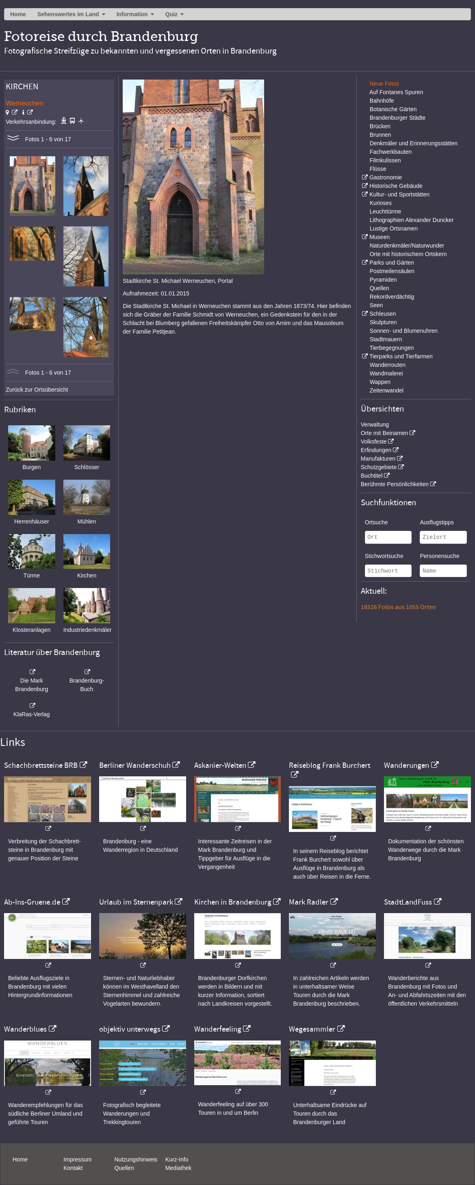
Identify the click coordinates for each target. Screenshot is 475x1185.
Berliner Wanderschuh (135, 765)
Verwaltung (375, 424)
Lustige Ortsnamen (394, 228)
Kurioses (381, 203)
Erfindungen (376, 450)
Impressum (77, 1159)
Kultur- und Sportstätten (399, 194)
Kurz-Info (177, 1159)
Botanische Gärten (393, 109)
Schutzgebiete (379, 467)
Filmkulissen (385, 160)
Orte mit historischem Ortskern (408, 254)
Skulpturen (383, 322)
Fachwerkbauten (391, 152)
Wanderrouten (388, 365)
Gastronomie (385, 177)
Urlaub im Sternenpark (136, 902)
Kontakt (72, 1168)
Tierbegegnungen (391, 348)
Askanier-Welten (220, 765)
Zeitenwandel (386, 390)
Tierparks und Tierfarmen (401, 356)
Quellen (379, 288)
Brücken (380, 126)
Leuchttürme (385, 211)
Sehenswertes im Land (68, 14)
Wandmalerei (386, 373)
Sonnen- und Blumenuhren (404, 330)
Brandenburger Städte (398, 117)
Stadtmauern (386, 339)
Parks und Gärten (391, 262)
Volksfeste (374, 441)
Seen (376, 305)
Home (18, 14)
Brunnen (380, 134)
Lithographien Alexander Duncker (412, 220)
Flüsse (378, 169)
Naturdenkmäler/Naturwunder (407, 245)
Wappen (380, 382)
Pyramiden (383, 279)
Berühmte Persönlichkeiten (395, 484)
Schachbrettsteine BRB (41, 765)
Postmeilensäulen (392, 271)
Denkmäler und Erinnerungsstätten (414, 143)
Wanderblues (25, 1029)
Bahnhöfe (382, 100)
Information (132, 14)
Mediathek (178, 1168)
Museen (379, 237)
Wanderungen (406, 765)
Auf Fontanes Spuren (396, 92)
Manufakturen (378, 458)
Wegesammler (312, 1029)
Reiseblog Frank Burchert (329, 765)
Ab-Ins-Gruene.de (32, 902)
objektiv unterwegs (130, 1029)
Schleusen (382, 313)
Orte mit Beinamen (384, 433)
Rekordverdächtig (392, 296)
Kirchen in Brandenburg (232, 902)
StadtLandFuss (408, 902)
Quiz (171, 14)
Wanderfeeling (217, 1029)
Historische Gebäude (396, 186)
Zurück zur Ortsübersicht (37, 389)
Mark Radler (308, 902)
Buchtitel (372, 475)
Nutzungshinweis (135, 1159)
